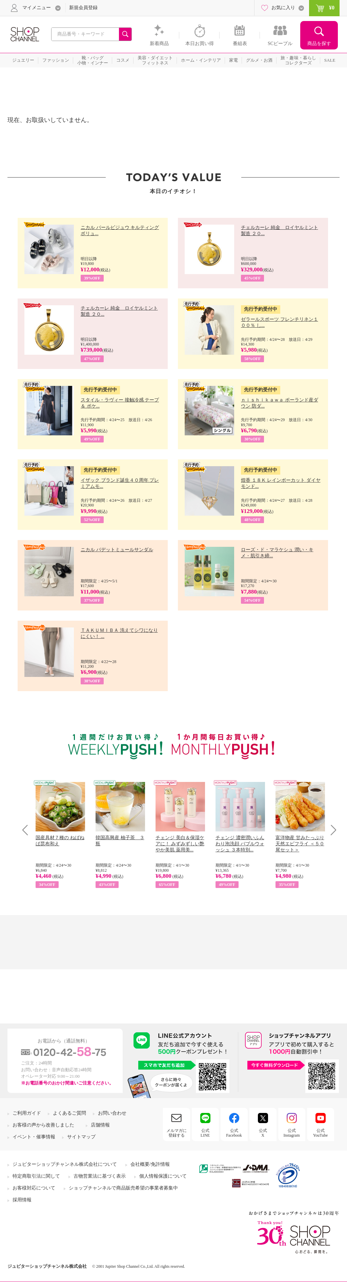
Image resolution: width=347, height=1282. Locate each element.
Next (331, 829)
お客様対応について (34, 1188)
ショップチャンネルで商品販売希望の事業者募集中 (123, 1188)
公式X (263, 1133)
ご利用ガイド (27, 1113)
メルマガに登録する (176, 1133)
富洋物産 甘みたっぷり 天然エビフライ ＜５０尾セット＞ (299, 843)
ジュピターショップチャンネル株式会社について (65, 1164)
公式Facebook (234, 1133)
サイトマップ (81, 1136)
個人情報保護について (163, 1176)
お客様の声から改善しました (43, 1125)
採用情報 (22, 1199)
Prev (27, 829)
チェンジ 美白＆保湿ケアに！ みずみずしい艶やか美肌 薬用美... (180, 843)
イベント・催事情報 (34, 1136)
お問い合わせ (112, 1113)
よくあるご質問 (69, 1113)
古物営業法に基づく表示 (100, 1176)
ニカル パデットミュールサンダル (117, 549)
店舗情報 (100, 1125)
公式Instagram (292, 1133)
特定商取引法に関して (36, 1176)
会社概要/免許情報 (150, 1164)
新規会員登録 (83, 7)
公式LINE (205, 1133)
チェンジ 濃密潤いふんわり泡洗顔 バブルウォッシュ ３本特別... (240, 843)
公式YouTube (320, 1133)
